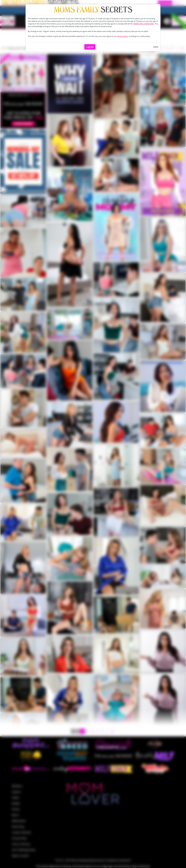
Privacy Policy (122, 36)
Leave (155, 46)
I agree (90, 46)
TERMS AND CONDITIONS (143, 23)
